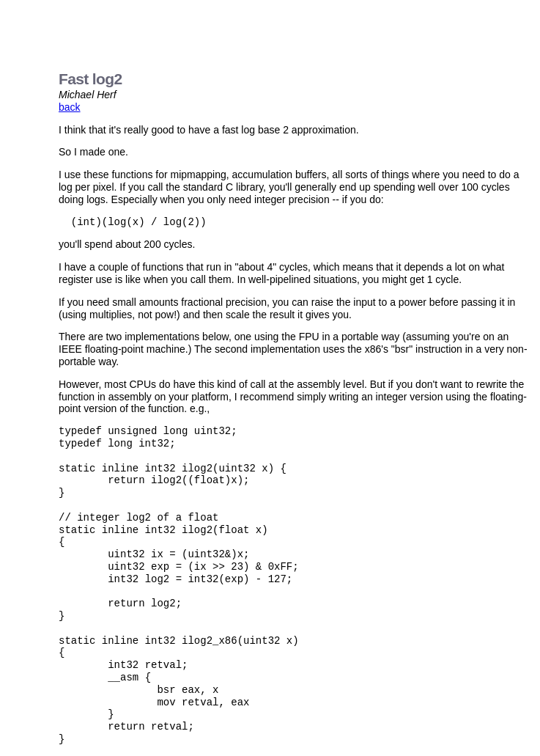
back (70, 107)
